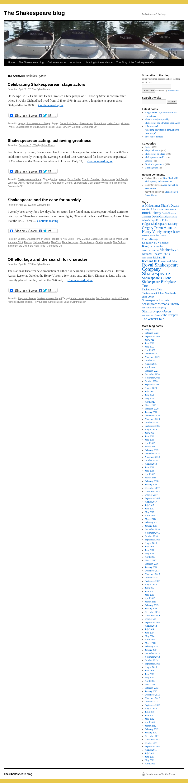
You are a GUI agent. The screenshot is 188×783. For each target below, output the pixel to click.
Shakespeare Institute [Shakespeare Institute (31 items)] (155, 300)
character (90, 298)
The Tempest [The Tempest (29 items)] (170, 315)
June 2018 (149, 467)
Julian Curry (113, 123)
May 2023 (149, 329)
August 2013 (151, 667)
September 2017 (152, 498)
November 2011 (152, 739)
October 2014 (151, 619)
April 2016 (150, 557)
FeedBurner (173, 90)
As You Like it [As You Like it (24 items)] (150, 209)
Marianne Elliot (15, 242)
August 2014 (151, 625)
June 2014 (149, 632)
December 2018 (152, 453)
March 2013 (150, 684)
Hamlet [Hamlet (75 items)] (170, 227)
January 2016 (151, 567)
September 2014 (152, 622)
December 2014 (152, 612)
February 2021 (151, 370)
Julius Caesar (91, 239)
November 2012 (152, 698)
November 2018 (152, 457)
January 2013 (151, 691)
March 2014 (150, 643)
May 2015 (149, 594)
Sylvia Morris (43, 89)
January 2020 (151, 412)
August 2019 (151, 429)
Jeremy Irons (108, 179)
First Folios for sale (154, 136)
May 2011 (149, 760)
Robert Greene (64, 182)
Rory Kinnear (40, 302)
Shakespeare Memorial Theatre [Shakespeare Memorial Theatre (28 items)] (161, 304)
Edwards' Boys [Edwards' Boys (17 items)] (149, 220)
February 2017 (151, 522)
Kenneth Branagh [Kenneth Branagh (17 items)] (150, 239)
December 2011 (152, 736)
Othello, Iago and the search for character (47, 259)
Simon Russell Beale (51, 127)
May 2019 (149, 439)
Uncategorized (151, 167)
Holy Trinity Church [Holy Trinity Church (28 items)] (168, 231)
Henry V (79, 239)
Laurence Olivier (16, 182)
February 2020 (151, 408)
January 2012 (151, 732)
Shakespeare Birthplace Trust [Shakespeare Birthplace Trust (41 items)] (159, 284)
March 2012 (150, 725)
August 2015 (151, 584)
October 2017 (151, 495)
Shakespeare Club (83, 182)
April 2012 (150, 722)
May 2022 (149, 346)
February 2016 (151, 563)
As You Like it (67, 239)
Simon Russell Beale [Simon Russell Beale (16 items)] (151, 307)
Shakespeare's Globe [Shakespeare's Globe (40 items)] (157, 278)
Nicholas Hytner (34, 182)
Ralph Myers (49, 182)
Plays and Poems (27, 298)
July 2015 (149, 588)
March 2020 (150, 405)
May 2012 (149, 719)
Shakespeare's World (154, 157)
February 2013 (151, 688)
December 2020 (152, 374)
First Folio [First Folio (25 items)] (162, 220)
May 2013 (149, 677)
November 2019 (152, 419)
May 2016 (149, 553)
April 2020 (150, 401)
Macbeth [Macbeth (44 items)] (166, 250)
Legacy (21, 123)
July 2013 (149, 670)
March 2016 (150, 560)
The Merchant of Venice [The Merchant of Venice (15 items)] (152, 315)
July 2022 (149, 339)
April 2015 (150, 598)
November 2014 (152, 615)
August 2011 (151, 750)
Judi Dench (122, 179)
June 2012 (149, 715)
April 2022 (150, 350)
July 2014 (149, 629)
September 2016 (152, 539)
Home (11, 62)
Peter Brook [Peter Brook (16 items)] (147, 258)
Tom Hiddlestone (117, 182)
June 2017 (149, 508)
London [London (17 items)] (159, 246)
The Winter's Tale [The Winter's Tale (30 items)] (153, 319)
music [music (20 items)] (176, 250)
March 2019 (150, 446)
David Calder (74, 179)
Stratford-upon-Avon (154, 164)
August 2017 (151, 501)
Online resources (57, 62)
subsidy (108, 242)
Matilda (28, 242)
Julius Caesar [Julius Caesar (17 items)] (160, 235)
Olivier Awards (87, 242)
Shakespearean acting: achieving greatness (50, 140)
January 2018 (151, 484)
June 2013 (149, 674)
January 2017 (151, 526)
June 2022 (149, 343)
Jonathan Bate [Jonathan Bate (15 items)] (147, 236)
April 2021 (150, 367)
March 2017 (150, 519)
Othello (99, 242)
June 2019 (149, 436)
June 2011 (149, 756)
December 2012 (152, 694)
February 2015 (151, 605)
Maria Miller (122, 239)
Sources (148, 160)
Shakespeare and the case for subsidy (44, 200)
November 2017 (152, 491)
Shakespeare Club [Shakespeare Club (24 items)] (152, 289)
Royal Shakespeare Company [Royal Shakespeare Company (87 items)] (160, 267)
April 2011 (150, 763)
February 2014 (151, 646)
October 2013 (151, 660)
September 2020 (152, 384)
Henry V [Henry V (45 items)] (148, 232)
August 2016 (151, 543)
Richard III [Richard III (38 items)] (149, 261)
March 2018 (150, 477)
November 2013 (152, 656)
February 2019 (151, 450)
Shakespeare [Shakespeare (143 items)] (156, 273)
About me (75, 62)
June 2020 (149, 395)
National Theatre (41, 242)
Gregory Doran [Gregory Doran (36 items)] (152, 228)
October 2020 (151, 381)
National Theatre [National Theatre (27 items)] (152, 253)
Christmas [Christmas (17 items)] (146, 216)
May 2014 (149, 636)
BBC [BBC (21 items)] (161, 209)
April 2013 (150, 681)
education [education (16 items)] (172, 217)
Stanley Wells (101, 182)
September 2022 (152, 336)
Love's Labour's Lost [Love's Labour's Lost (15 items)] (150, 250)
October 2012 (151, 701)
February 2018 (151, 481)
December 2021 (152, 353)
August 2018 (151, 464)
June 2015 (149, 591)
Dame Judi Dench (69, 123)
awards (62, 179)
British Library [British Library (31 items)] (151, 213)
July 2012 (149, 712)
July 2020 (149, 391)
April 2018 (150, 474)
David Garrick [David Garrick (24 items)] (160, 216)
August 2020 (151, 388)
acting (54, 179)
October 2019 (151, 422)
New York (56, 242)
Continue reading (50, 105)
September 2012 (152, 705)
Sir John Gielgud (71, 127)
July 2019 (149, 433)
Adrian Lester (77, 298)
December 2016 (152, 529)
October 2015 (151, 577)
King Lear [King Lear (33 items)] (148, 246)
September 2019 (152, 426)
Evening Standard (91, 179)
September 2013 (152, 663)
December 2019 (152, 415)
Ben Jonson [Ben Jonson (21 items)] (170, 209)
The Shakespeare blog (34, 13)
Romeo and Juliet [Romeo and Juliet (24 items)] (168, 261)
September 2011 (152, 746)
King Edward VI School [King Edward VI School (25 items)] (155, 242)
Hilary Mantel (151, 126)
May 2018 (149, 470)
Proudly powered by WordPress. (160, 774)
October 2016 (151, 536)
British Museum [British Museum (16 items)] (169, 213)
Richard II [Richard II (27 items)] (159, 257)
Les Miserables (107, 239)
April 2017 (150, 515)
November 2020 (152, 377)
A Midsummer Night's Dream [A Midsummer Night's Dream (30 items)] (160, 205)
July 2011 (149, 753)
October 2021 (151, 360)
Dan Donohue (103, 298)
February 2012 (151, 729)
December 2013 (152, 653)
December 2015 (152, 570)
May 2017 (149, 512)
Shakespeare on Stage (38, 123)
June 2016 (149, 550)
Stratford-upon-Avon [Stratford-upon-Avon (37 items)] (156, 311)
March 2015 (150, 601)
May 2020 (149, 398)
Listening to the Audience (98, 62)
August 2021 (151, 364)
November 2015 (152, 574)
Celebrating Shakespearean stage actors (46, 84)
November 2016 (152, 532)
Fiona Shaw (100, 123)
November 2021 (152, 357)
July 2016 (149, 546)
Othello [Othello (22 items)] (166, 254)
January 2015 (151, 608)
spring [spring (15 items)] (163, 308)
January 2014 (151, 650)
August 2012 (151, 708)
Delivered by (167, 90)
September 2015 (152, 581)
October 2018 (151, 460)
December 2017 (152, 488)
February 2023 (151, 333)
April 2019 (150, 443)
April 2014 (150, 639)
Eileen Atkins (86, 123)
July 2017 (149, 505)
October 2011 (151, 743)
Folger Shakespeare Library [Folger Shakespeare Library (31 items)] (159, 224)
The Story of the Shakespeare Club (135, 62)
